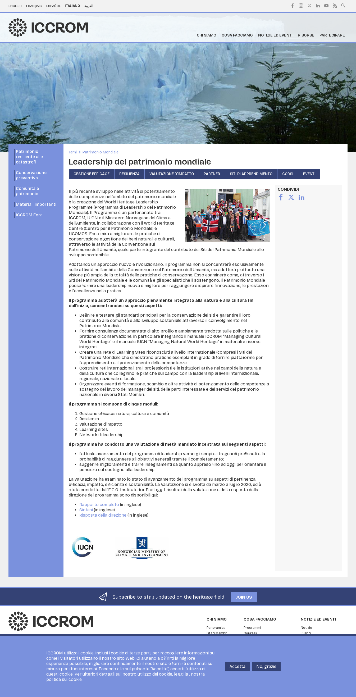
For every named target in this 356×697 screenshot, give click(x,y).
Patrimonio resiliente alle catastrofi (29, 157)
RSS (335, 5)
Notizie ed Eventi (275, 35)
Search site (343, 5)
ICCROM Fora (29, 214)
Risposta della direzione (102, 515)
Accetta (237, 668)
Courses (250, 633)
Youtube (326, 5)
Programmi (252, 628)
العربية (88, 6)
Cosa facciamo (237, 35)
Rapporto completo (99, 504)
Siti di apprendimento (251, 174)
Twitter (309, 5)
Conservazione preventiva (31, 175)
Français (34, 6)
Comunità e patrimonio (27, 191)
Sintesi (86, 509)
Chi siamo (206, 35)
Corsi (287, 174)
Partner (212, 174)
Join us (244, 597)
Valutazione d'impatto (171, 174)
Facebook (292, 5)
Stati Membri (217, 633)
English (15, 6)
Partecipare (332, 35)
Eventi (309, 174)
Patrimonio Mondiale (100, 152)
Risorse (306, 35)
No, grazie (266, 668)
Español (53, 6)
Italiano (72, 6)
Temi (73, 152)
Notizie (306, 628)
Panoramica (216, 628)
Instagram (301, 5)
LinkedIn (318, 5)
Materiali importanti (36, 204)
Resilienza (129, 174)
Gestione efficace (91, 174)
